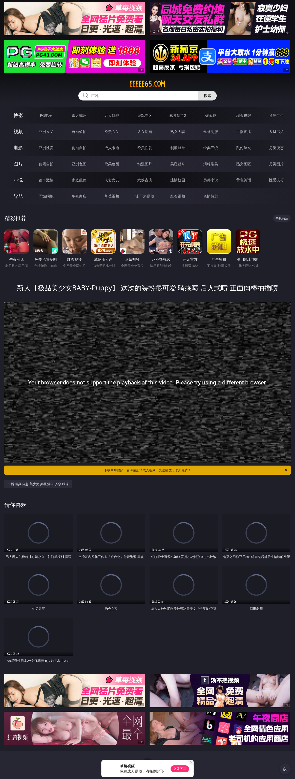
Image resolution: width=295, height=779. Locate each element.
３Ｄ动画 (144, 131)
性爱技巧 (276, 180)
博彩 (18, 115)
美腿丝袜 (177, 163)
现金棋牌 (243, 115)
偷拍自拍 (79, 147)
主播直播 (243, 131)
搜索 (207, 95)
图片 (18, 164)
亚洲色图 (79, 163)
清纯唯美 (210, 163)
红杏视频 (177, 196)
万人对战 (111, 115)
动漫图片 (144, 163)
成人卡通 (111, 147)
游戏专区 (144, 115)
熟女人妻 (177, 131)
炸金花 (210, 115)
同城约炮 (46, 196)
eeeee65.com (147, 84)
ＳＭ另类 (276, 131)
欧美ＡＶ (111, 131)
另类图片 (276, 163)
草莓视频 (111, 196)
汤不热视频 (145, 196)
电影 (18, 148)
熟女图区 (243, 163)
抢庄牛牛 (276, 115)
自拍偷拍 (79, 131)
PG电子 (46, 115)
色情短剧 (210, 196)
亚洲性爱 (46, 147)
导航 (18, 196)
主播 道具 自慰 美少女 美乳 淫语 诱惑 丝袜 (38, 484)
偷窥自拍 (46, 163)
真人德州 (79, 115)
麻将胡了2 (177, 115)
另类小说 (210, 180)
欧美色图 (111, 163)
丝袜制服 (210, 131)
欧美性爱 (144, 147)
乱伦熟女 (243, 147)
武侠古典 (144, 180)
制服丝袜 (177, 147)
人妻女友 (111, 180)
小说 (18, 180)
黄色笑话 (243, 180)
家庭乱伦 (79, 180)
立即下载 (179, 769)
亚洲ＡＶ (46, 131)
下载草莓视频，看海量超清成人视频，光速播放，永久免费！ (196, 470)
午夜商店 (79, 196)
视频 (18, 131)
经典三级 (210, 147)
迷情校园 (177, 180)
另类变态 (276, 147)
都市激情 (46, 180)
